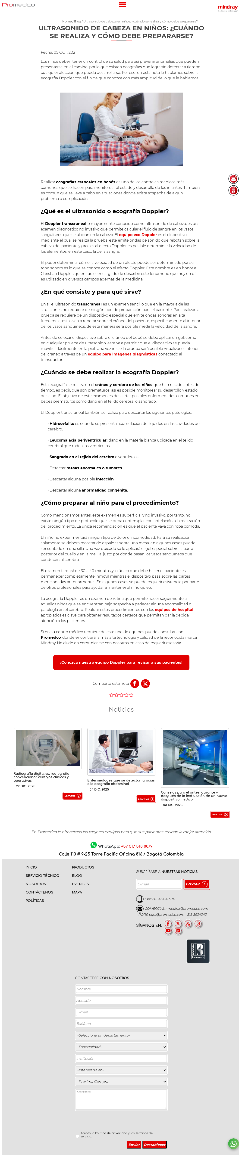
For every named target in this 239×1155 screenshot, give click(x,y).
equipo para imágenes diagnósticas (122, 354)
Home (67, 21)
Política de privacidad (111, 1133)
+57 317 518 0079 (137, 846)
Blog (77, 21)
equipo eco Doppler (138, 235)
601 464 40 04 (163, 899)
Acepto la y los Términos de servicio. (117, 1135)
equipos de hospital (174, 609)
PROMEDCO (18, 4)
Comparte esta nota (111, 683)
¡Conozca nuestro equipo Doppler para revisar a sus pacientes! (121, 662)
